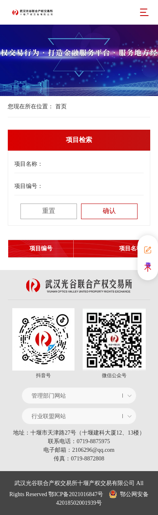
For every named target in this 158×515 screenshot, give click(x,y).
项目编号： (28, 186)
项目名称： (28, 164)
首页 (61, 106)
